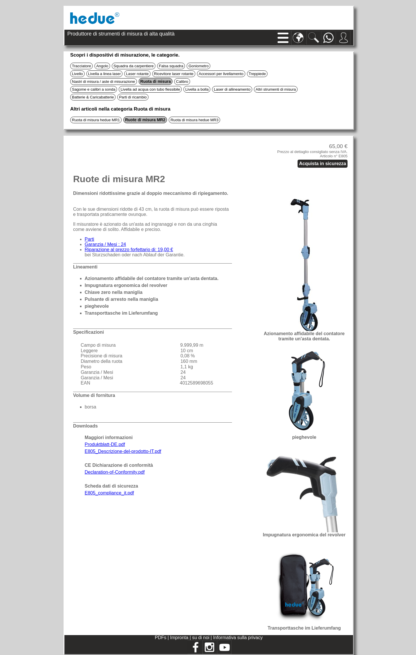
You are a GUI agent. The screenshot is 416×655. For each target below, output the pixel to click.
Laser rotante (137, 74)
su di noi (201, 637)
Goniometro (198, 66)
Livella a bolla (197, 89)
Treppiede (257, 74)
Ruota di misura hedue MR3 (194, 120)
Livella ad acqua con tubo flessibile (150, 89)
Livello (77, 74)
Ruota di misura (155, 81)
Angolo (102, 66)
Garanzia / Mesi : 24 (105, 244)
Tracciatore (81, 66)
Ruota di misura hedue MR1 (96, 120)
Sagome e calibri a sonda (93, 89)
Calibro (182, 81)
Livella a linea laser (104, 74)
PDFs (160, 637)
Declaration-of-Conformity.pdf (115, 472)
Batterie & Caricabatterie (93, 97)
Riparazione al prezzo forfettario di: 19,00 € (129, 249)
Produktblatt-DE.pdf (105, 444)
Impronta (180, 637)
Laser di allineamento (232, 89)
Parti (89, 239)
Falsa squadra (171, 66)
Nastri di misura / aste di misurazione (103, 81)
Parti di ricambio (133, 97)
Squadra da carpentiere (134, 66)
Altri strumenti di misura (276, 89)
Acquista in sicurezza (322, 163)
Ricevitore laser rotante (174, 74)
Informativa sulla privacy (238, 637)
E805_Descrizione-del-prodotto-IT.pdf (123, 451)
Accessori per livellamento (221, 74)
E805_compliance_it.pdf (109, 492)
